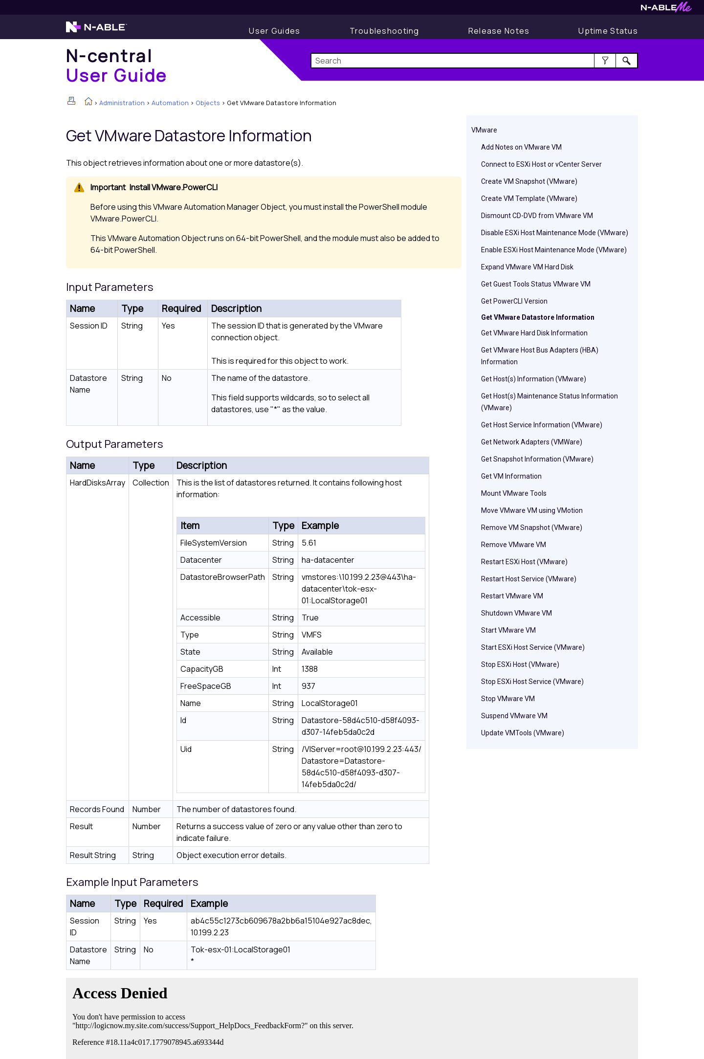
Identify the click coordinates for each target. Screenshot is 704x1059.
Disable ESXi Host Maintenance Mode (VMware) (554, 233)
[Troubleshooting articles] (384, 30)
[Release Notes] (499, 30)
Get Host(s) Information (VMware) (533, 379)
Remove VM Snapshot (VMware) (531, 527)
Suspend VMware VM (514, 716)
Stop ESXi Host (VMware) (520, 664)
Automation (170, 102)
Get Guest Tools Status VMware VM (536, 284)
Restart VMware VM (512, 596)
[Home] (117, 65)
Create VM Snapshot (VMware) (529, 181)
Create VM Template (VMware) (529, 198)
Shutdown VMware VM (516, 613)
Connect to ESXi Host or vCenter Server (541, 164)
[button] (605, 60)
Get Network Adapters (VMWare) (531, 442)
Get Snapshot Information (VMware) (537, 459)
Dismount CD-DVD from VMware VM (537, 216)
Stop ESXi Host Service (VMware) (532, 681)
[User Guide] (274, 30)
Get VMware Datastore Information (537, 317)
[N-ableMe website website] (666, 9)
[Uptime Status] (608, 30)
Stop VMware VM (508, 699)
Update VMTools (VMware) (522, 733)
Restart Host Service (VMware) (528, 579)
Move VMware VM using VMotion (532, 510)
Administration (122, 102)
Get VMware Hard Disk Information (534, 333)
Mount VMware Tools (514, 493)
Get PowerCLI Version (514, 301)
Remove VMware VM (513, 545)
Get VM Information (511, 476)
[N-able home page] (96, 31)
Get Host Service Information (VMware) (541, 425)
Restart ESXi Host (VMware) (524, 562)
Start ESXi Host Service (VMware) (533, 647)
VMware (484, 130)
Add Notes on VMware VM (521, 147)
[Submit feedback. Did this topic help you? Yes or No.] (215, 1017)
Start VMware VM (508, 630)
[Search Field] (474, 60)
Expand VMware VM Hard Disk (527, 267)
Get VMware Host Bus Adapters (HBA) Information (539, 356)
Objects (208, 102)
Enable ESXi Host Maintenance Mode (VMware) (554, 250)
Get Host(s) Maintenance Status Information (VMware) (549, 402)
